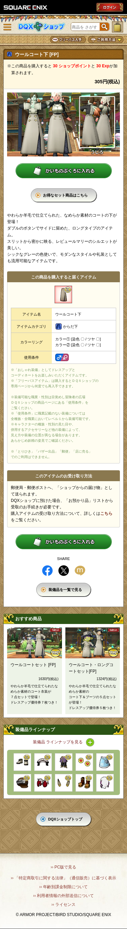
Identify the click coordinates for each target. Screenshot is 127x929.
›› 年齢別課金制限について (63, 886)
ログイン (110, 7)
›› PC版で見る (64, 867)
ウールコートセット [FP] (33, 664)
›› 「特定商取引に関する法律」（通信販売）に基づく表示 (63, 878)
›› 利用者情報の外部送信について (63, 895)
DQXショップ (41, 26)
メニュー (7, 27)
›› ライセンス (63, 904)
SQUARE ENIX (25, 7)
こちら (106, 513)
